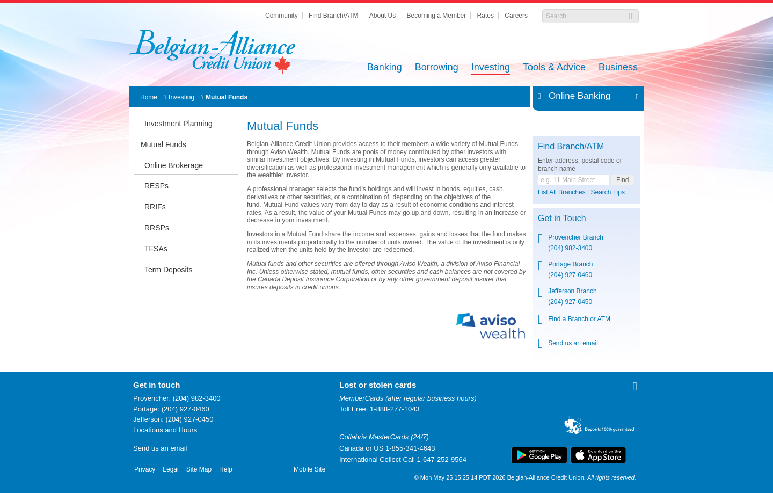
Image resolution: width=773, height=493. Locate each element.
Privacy (144, 469)
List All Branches (562, 192)
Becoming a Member (436, 15)
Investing (490, 68)
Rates (485, 15)
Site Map (199, 469)
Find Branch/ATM (333, 15)
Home (148, 97)
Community (281, 15)
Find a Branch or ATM (579, 319)
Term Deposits (168, 269)
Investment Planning (178, 123)
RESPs (156, 186)
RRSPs (156, 227)
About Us (382, 15)
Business (618, 68)
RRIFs (155, 206)
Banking (384, 68)
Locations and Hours (165, 430)
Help (225, 469)
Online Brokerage (173, 165)
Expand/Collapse (634, 96)
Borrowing (436, 68)
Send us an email (573, 343)
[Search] (585, 16)
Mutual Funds (226, 97)
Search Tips (608, 192)
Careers (516, 15)
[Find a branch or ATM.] (573, 180)
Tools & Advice (554, 68)
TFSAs (155, 248)
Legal (170, 469)
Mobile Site (309, 469)
